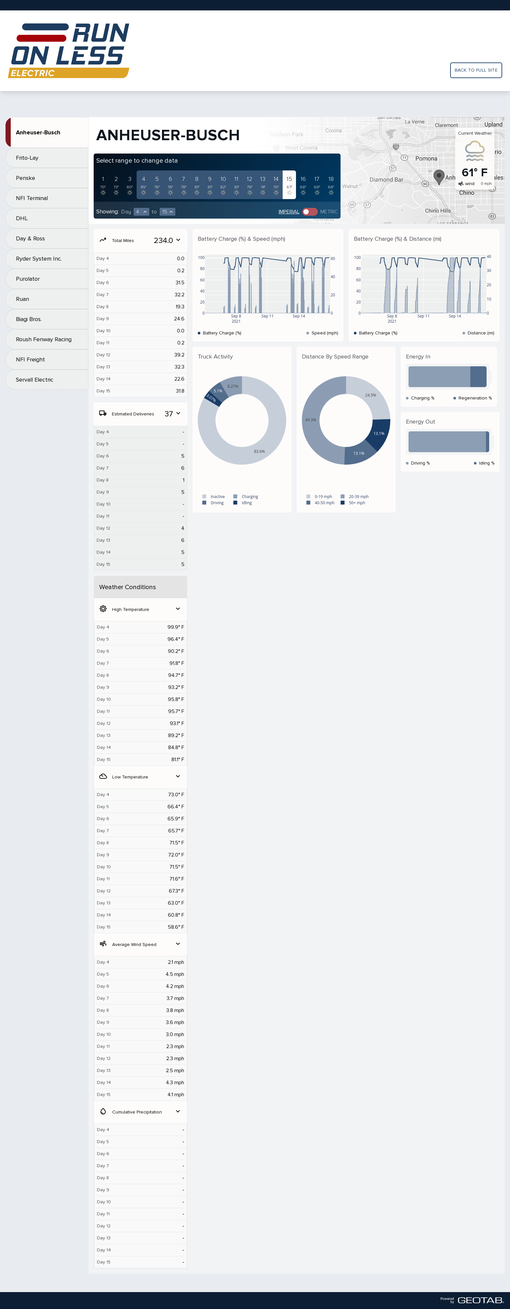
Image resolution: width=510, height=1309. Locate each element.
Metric (329, 212)
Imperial (289, 212)
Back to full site (476, 70)
